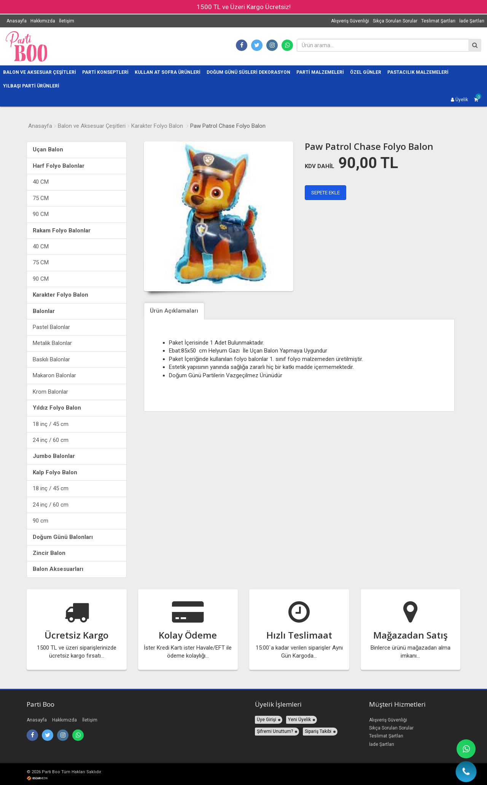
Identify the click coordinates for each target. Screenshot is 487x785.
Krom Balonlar (50, 391)
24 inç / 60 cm (50, 440)
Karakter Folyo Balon (157, 125)
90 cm (40, 520)
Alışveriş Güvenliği (350, 21)
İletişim (66, 21)
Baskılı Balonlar (51, 359)
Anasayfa (16, 21)
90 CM (41, 214)
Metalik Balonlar (52, 343)
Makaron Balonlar (54, 375)
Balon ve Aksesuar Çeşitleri (92, 125)
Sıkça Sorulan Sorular (395, 21)
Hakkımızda (42, 21)
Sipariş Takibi (318, 731)
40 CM (41, 181)
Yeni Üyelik (299, 719)
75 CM (41, 198)
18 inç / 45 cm (50, 424)
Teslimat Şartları (438, 21)
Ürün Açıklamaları (174, 310)
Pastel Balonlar (51, 327)
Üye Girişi (266, 719)
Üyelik (459, 99)
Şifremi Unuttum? (275, 731)
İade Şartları (471, 21)
